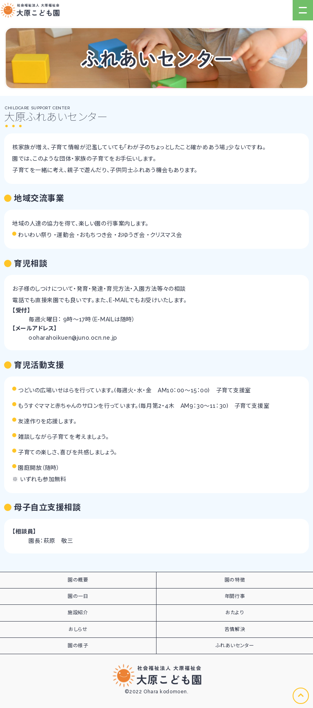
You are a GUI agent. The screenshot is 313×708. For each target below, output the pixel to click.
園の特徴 (235, 580)
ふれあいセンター (235, 645)
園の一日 (78, 596)
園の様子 (78, 645)
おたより (234, 612)
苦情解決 (235, 629)
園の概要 (78, 580)
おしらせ (77, 629)
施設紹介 (78, 612)
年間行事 (235, 596)
